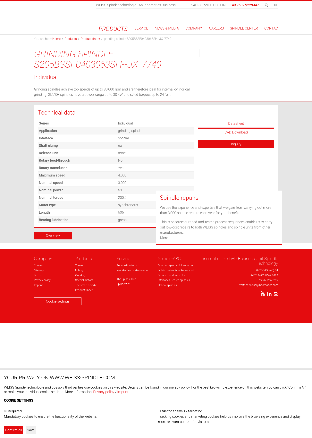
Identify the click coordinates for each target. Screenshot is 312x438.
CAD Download (236, 167)
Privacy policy (103, 392)
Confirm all (13, 430)
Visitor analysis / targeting (182, 411)
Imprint (122, 392)
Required (15, 411)
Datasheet (236, 158)
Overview (53, 270)
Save (31, 430)
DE (276, 5)
